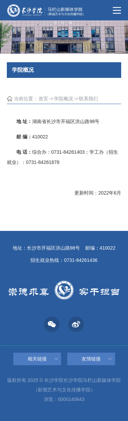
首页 (43, 98)
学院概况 (63, 98)
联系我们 (88, 98)
